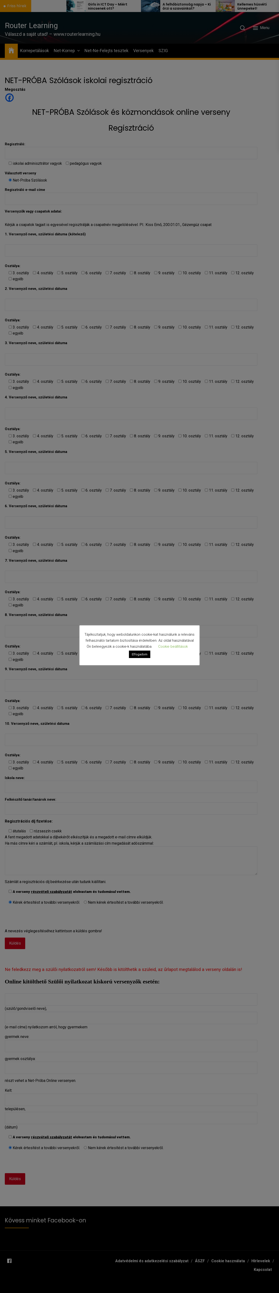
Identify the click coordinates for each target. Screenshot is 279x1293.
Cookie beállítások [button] (173, 646)
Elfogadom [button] (139, 654)
